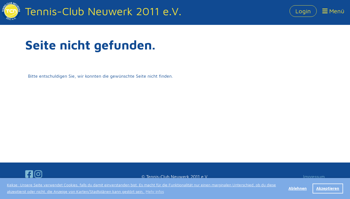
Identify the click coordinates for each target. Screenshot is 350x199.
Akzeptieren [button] (327, 188)
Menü (333, 11)
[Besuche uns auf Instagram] (38, 174)
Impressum (314, 176)
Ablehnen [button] (297, 188)
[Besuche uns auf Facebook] (29, 174)
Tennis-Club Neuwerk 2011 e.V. (103, 10)
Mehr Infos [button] (155, 191)
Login (303, 11)
